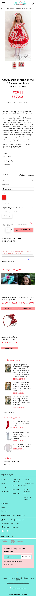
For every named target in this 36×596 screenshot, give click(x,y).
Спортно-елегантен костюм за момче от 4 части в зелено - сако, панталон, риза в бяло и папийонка (21, 400)
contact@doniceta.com (16, 520)
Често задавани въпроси (27, 491)
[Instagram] (7, 531)
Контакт (15, 489)
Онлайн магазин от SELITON (18, 594)
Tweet (27, 259)
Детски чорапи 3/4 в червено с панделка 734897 (21, 423)
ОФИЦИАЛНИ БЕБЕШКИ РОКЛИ (24, 8)
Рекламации (16, 493)
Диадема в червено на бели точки (9, 338)
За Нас (3, 487)
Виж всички (7, 464)
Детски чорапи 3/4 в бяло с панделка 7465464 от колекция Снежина (21, 435)
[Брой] (8, 230)
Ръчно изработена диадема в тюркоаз (26, 298)
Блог (3, 507)
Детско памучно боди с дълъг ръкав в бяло (22, 445)
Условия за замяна (27, 498)
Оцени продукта (8, 261)
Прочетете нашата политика (18, 583)
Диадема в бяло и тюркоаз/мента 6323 (9, 298)
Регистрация (17, 485)
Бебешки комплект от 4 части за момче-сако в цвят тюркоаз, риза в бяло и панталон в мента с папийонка (22, 386)
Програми (4, 503)
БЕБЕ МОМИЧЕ (10, 8)
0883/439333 (14, 527)
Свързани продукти (12, 269)
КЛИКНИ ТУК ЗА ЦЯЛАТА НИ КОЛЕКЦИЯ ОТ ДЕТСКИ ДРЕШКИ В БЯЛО (17, 252)
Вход (3, 483)
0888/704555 (14, 523)
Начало (3, 8)
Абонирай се (9, 412)
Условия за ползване (16, 480)
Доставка (27, 480)
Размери (4, 511)
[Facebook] (3, 531)
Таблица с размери (27, 175)
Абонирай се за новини (12, 461)
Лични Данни (5, 491)
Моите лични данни (19, 588)
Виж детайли (9, 308)
